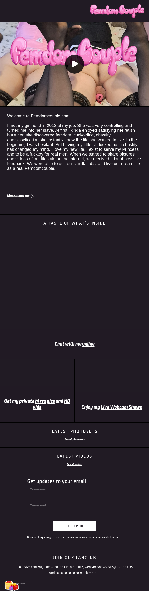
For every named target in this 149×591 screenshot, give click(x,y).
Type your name (38, 489)
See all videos (74, 464)
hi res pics (45, 401)
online (88, 344)
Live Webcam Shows (121, 407)
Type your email (38, 505)
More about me (18, 196)
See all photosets (75, 439)
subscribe (74, 526)
